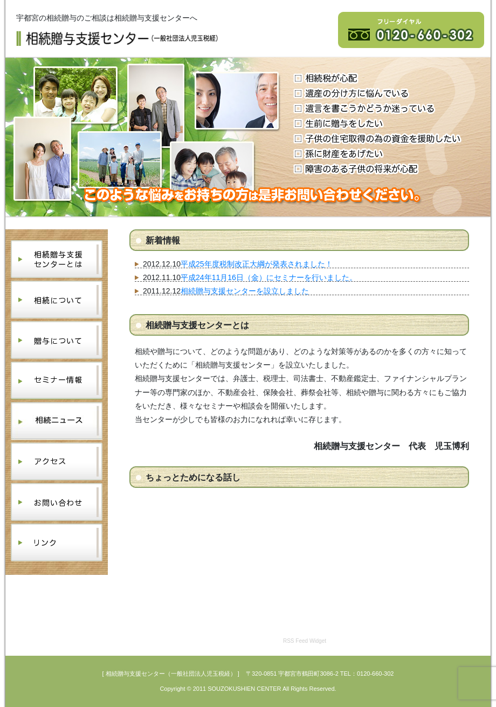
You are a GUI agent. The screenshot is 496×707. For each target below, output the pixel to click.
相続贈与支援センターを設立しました (245, 291)
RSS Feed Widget (304, 641)
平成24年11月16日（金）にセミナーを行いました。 (269, 277)
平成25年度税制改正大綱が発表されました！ (257, 264)
